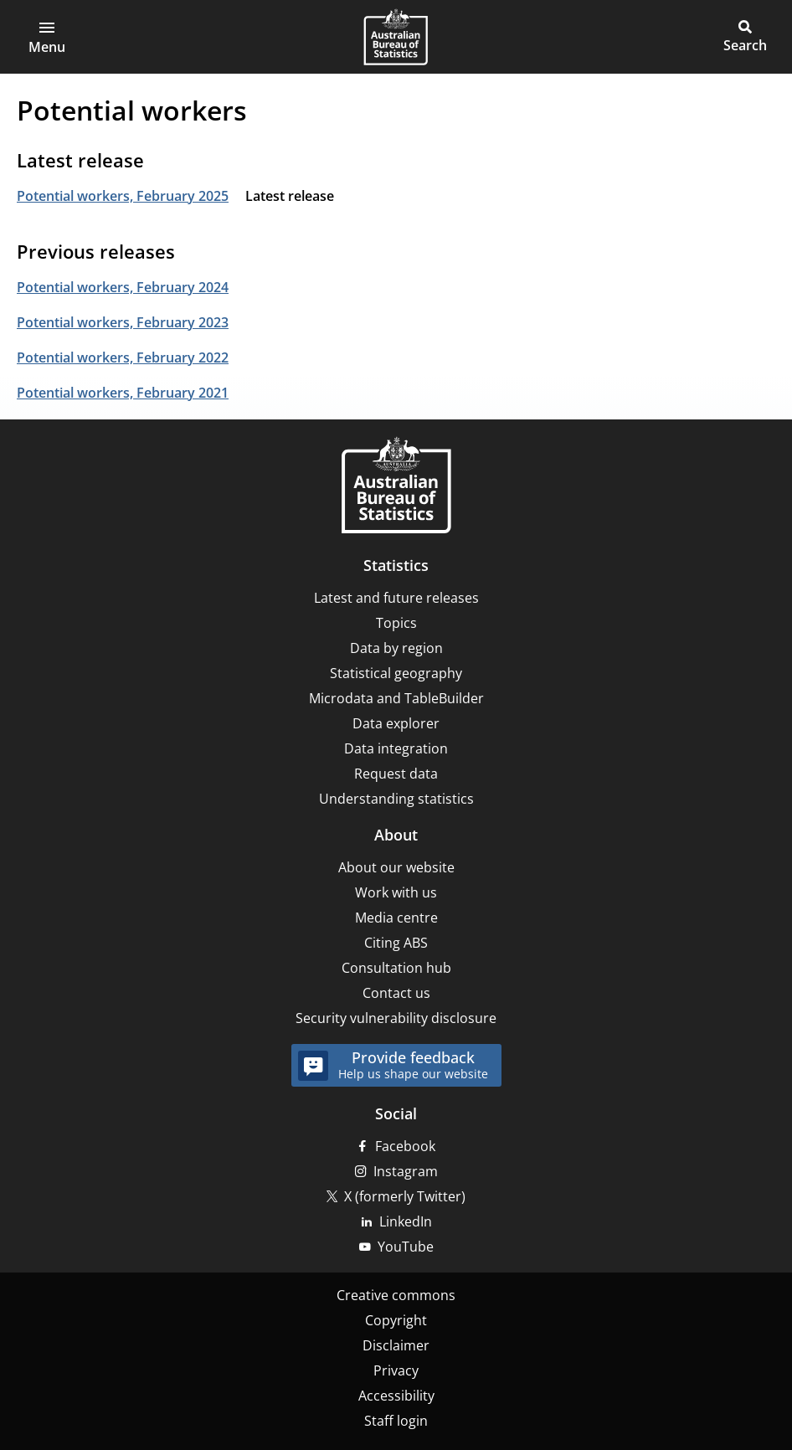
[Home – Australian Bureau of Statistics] (396, 486)
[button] (47, 36)
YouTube (406, 1246)
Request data (396, 773)
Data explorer (396, 723)
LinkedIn (405, 1221)
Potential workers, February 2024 (123, 287)
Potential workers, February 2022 (123, 357)
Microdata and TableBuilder (396, 698)
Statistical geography (396, 673)
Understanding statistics (396, 798)
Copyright (396, 1320)
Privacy (396, 1370)
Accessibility (396, 1395)
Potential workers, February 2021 (123, 392)
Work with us (396, 892)
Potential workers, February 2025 (123, 196)
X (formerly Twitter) (404, 1196)
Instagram (405, 1171)
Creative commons (396, 1295)
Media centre (396, 917)
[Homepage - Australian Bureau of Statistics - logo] (395, 37)
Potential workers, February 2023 (123, 322)
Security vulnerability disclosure (396, 1018)
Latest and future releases (396, 598)
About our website (396, 867)
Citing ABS (396, 942)
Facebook (405, 1146)
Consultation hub (396, 968)
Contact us (396, 993)
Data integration (396, 748)
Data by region (396, 648)
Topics (396, 623)
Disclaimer (396, 1345)
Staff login (396, 1420)
